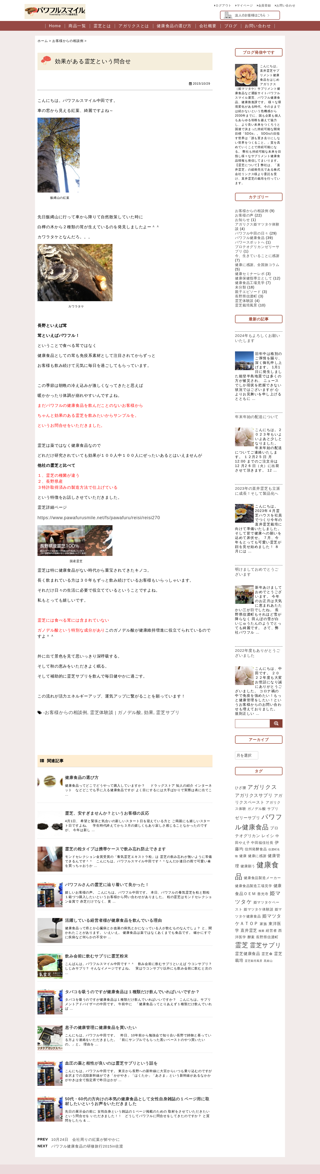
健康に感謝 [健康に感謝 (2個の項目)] (260, 870)
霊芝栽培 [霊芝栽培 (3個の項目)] (252, 980)
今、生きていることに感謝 (257, 257)
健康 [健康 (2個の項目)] (246, 870)
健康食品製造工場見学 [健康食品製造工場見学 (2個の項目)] (262, 901)
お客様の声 (244, 216)
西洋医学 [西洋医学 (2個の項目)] (251, 952)
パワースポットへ (250, 243)
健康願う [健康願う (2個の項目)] (252, 881)
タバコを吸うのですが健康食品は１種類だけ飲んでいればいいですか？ (132, 991)
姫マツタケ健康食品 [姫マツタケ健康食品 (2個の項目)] (257, 931)
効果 (139, 712)
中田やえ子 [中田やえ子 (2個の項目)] (244, 856)
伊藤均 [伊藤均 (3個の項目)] (241, 862)
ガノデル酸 (121, 712)
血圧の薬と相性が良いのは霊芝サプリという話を (111, 1063)
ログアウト (223, 5)
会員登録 (264, 5)
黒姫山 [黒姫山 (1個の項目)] (239, 987)
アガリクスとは (133, 27)
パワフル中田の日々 (251, 234)
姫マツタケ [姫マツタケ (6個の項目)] (249, 916)
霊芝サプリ (156, 712)
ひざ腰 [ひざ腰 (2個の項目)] (240, 799)
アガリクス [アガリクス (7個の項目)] (263, 798)
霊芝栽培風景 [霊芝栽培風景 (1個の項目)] (271, 980)
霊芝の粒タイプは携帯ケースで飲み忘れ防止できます (115, 848)
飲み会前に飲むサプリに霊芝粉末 (96, 955)
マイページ (244, 5)
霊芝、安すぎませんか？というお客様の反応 (107, 813)
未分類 (240, 288)
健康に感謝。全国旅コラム (257, 266)
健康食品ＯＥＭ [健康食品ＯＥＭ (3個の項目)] (249, 908)
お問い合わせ (286, 5)
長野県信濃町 (246, 297)
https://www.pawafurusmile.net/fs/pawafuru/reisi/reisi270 (94, 518)
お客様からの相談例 (64, 712)
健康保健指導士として (253, 279)
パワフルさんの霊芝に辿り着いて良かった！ (107, 884)
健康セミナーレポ (250, 275)
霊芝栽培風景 (246, 306)
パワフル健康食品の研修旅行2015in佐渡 (87, 1146)
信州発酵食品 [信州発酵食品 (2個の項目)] (260, 863)
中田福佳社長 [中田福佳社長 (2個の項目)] (266, 856)
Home (55, 27)
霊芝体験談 (96, 712)
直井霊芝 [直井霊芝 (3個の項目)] (261, 945)
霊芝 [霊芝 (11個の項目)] (254, 960)
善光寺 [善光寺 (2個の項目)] (271, 908)
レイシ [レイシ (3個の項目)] (272, 849)
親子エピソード (248, 293)
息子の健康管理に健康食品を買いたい (101, 1027)
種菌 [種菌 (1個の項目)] (274, 946)
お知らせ (242, 221)
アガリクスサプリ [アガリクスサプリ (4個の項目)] (254, 806)
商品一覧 (77, 27)
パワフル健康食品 (250, 239)
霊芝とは (102, 27)
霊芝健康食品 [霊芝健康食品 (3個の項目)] (261, 972)
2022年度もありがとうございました (258, 663)
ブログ (231, 27)
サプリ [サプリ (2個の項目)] (276, 821)
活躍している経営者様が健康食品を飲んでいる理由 (113, 920)
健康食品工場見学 (250, 284)
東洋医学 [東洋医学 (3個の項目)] (243, 945)
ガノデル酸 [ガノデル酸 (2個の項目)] (260, 821)
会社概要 (208, 27)
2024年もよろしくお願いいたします (258, 339)
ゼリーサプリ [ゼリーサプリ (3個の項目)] (247, 830)
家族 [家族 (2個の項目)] (278, 939)
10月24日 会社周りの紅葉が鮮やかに (85, 1139)
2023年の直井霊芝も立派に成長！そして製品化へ (258, 499)
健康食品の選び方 (174, 27)
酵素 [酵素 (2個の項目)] (264, 952)
